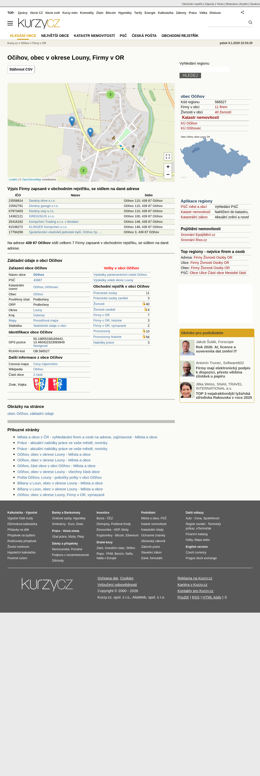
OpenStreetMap (31, 179)
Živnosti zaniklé (104, 309)
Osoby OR (224, 257)
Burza (100, 518)
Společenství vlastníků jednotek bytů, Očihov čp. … (65, 232)
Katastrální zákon (194, 217)
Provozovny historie (107, 337)
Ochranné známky (153, 535)
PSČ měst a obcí (194, 207)
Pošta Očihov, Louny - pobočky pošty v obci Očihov (59, 477)
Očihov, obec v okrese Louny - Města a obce (54, 454)
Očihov (38, 287)
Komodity (87, 13)
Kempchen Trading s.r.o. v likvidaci (53, 222)
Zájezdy (209, 3)
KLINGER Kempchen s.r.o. (48, 227)
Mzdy (125, 529)
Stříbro (130, 548)
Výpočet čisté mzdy (20, 518)
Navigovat (40, 346)
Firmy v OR (101, 315)
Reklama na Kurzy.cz (195, 578)
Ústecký (39, 315)
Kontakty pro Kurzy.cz (195, 591)
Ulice (203, 273)
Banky (56, 512)
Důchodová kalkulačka (22, 524)
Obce (194, 273)
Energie (150, 13)
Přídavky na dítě (18, 529)
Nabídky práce (103, 342)
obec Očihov (193, 96)
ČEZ (110, 518)
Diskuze (215, 13)
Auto (189, 518)
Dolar (79, 524)
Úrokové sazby (61, 518)
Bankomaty (72, 512)
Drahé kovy (105, 542)
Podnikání (148, 512)
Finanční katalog (197, 534)
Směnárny (59, 524)
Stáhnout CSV (20, 69)
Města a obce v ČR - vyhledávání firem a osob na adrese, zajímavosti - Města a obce (87, 437)
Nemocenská (60, 549)
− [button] (168, 175)
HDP (117, 529)
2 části (38, 374)
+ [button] (168, 167)
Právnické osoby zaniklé (110, 298)
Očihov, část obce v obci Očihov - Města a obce (56, 466)
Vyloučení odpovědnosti (117, 584)
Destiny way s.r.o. (41, 211)
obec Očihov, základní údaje (30, 413)
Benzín (119, 553)
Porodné (76, 549)
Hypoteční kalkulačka (21, 552)
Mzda (72, 536)
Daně (144, 558)
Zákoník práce (150, 547)
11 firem (221, 107)
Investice (103, 512)
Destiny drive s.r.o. (42, 200)
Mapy (13, 320)
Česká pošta (144, 36)
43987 (37, 280)
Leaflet (13, 179)
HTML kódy (212, 597)
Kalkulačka (166, 13)
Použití (183, 597)
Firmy (198, 257)
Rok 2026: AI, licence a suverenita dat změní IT (216, 349)
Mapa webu (202, 540)
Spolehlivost (211, 518)
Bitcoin (111, 13)
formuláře (156, 558)
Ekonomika (104, 529)
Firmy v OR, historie (107, 320)
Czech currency (196, 552)
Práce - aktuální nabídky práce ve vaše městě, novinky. (62, 443)
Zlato (100, 13)
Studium (255, 3)
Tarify (138, 13)
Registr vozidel (195, 524)
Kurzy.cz (12, 43)
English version (197, 547)
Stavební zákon (151, 552)
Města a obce (150, 518)
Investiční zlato (114, 548)
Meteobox (232, 3)
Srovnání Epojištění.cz (198, 235)
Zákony (181, 13)
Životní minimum (18, 547)
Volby (189, 540)
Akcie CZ (36, 13)
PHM (109, 553)
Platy (80, 536)
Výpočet (31, 512)
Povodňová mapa (45, 320)
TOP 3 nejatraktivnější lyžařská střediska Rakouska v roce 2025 (224, 395)
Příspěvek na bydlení (21, 535)
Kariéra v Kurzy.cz (193, 584)
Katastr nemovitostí (200, 117)
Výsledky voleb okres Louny (113, 280)
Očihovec (51, 287)
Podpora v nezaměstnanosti (70, 555)
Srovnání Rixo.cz (194, 240)
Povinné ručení (17, 558)
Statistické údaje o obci (49, 325)
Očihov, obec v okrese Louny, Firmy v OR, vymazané (60, 495)
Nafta (129, 553)
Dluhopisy (103, 524)
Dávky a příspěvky (65, 543)
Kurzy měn (70, 13)
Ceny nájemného (45, 364)
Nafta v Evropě (106, 558)
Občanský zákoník (153, 541)
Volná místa (71, 531)
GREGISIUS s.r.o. (42, 216)
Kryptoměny (104, 535)
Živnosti (98, 304)
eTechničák (203, 528)
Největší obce (55, 36)
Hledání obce (23, 36)
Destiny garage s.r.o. (43, 206)
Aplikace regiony (196, 201)
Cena (198, 518)
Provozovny (101, 331)
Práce (193, 13)
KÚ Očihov (189, 123)
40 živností (223, 112)
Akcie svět (52, 13)
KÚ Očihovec (191, 128)
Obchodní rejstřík (192, 3)
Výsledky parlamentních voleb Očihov (120, 274)
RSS (196, 597)
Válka (203, 13)
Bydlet (244, 3)
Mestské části (235, 273)
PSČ (123, 36)
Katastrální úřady (152, 529)
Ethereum (132, 535)
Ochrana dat (108, 578)
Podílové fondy (120, 524)
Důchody (58, 560)
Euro (71, 524)
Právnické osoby (105, 293)
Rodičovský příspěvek (21, 541)
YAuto (220, 3)
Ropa (100, 553)
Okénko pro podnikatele (202, 333)
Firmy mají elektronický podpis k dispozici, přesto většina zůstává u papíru (223, 372)
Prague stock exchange (201, 558)
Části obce (216, 273)
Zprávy (22, 13)
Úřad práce (59, 536)
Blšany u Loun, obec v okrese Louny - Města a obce (60, 483)
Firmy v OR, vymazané (109, 325)
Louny (37, 310)
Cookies (126, 578)
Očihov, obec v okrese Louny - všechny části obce (58, 472)
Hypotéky (125, 13)
